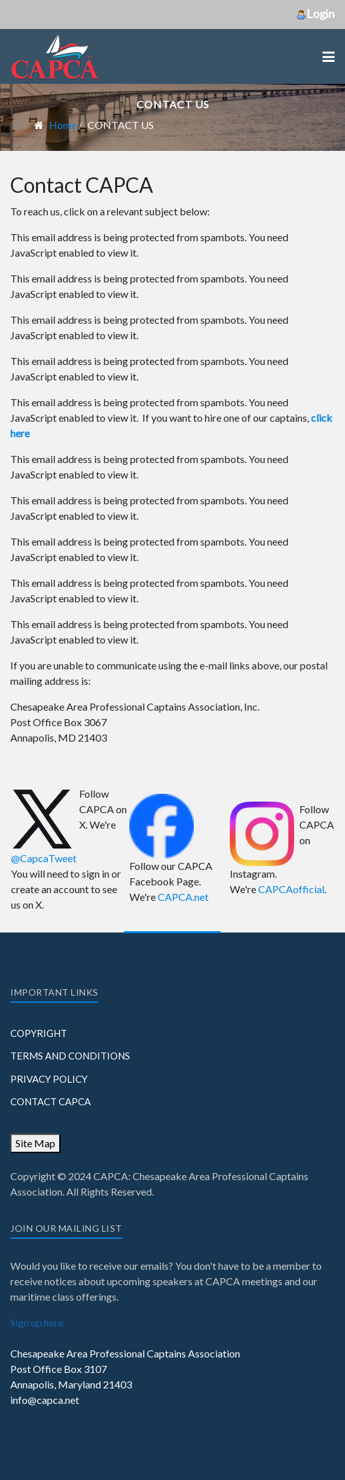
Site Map (35, 1143)
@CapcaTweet (44, 858)
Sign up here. (37, 1322)
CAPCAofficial (291, 889)
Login (315, 13)
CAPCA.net (183, 897)
